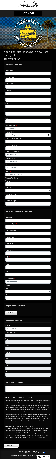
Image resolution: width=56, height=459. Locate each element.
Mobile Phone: (10, 158)
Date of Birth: (9, 132)
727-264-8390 (29, 6)
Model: (7, 352)
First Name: (9, 71)
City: (7, 103)
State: (7, 111)
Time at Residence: (11, 178)
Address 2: (9, 97)
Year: (7, 339)
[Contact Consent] (6, 426)
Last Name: (9, 84)
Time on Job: (9, 285)
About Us (24, 451)
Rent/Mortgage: (10, 201)
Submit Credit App (11, 446)
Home (20, 451)
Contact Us (28, 451)
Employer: (8, 217)
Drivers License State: (12, 145)
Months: (8, 188)
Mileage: (8, 372)
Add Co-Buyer (11, 313)
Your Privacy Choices (39, 452)
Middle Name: (10, 77)
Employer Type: (10, 224)
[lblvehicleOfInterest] (28, 329)
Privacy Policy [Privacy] (35, 451)
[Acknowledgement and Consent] (6, 397)
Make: (7, 346)
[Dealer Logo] (28, 33)
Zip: (6, 118)
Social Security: (10, 125)
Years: (7, 181)
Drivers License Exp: (12, 152)
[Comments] (28, 389)
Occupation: (9, 237)
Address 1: (9, 90)
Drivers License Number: (13, 139)
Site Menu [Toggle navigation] (28, 13)
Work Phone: (9, 279)
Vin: (6, 365)
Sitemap (30, 452)
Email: (7, 171)
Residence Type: (11, 194)
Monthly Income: (11, 230)
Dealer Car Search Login (16, 452)
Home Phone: (10, 165)
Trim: (7, 359)
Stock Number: (10, 332)
